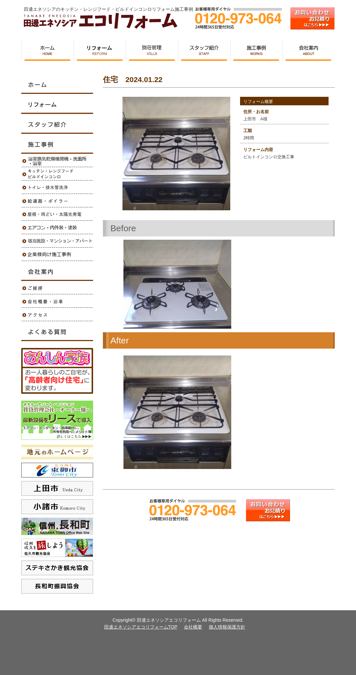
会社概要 (193, 627)
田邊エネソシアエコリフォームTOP (141, 627)
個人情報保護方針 (227, 627)
